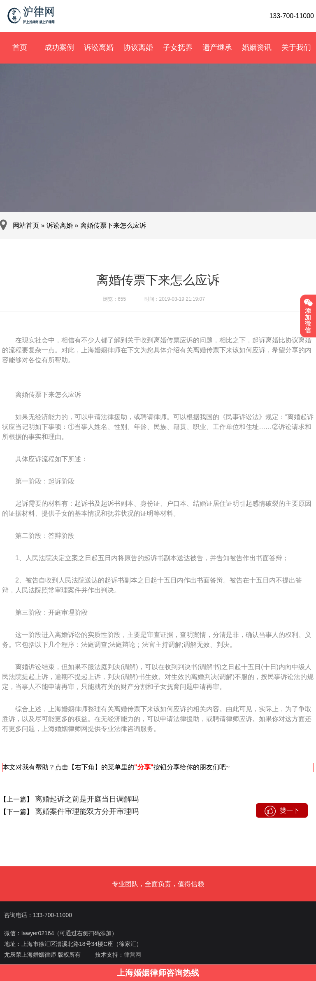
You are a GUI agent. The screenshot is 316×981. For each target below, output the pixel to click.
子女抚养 (178, 47)
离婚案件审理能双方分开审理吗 (86, 811)
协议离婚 (138, 47)
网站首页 (26, 225)
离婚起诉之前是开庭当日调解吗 (86, 799)
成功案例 (59, 47)
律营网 (132, 954)
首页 (19, 47)
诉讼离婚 (99, 47)
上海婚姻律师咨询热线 (158, 972)
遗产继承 (217, 47)
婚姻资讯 (257, 47)
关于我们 (296, 47)
